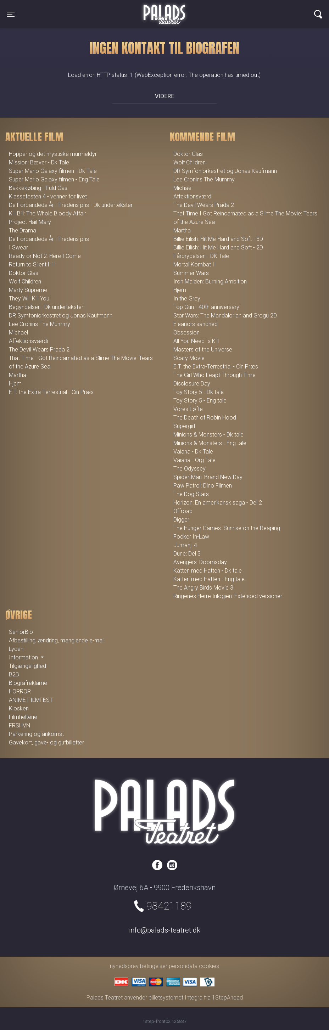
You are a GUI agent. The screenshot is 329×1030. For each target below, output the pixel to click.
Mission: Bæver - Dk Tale (39, 162)
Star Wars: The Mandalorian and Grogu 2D (225, 315)
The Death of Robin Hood (204, 417)
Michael (18, 332)
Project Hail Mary (30, 222)
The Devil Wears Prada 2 (39, 349)
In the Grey (186, 298)
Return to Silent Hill (32, 264)
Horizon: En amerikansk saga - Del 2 (217, 502)
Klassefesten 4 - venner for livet (48, 196)
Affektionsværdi (28, 341)
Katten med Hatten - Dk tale (207, 570)
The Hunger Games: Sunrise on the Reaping (226, 528)
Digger (181, 519)
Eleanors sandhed (195, 324)
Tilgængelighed (27, 666)
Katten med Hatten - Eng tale (209, 579)
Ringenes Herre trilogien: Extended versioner (227, 596)
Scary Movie (189, 358)
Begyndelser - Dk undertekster (46, 307)
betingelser (153, 966)
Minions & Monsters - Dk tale (208, 434)
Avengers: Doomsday (200, 562)
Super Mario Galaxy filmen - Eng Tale (54, 179)
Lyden (16, 649)
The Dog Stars (191, 494)
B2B (14, 674)
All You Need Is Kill (196, 341)
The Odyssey (189, 468)
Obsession (186, 332)
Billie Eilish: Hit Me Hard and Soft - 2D (218, 247)
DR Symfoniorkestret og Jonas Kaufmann (60, 315)
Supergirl (184, 426)
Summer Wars (191, 273)
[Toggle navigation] (10, 14)
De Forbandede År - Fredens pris (49, 239)
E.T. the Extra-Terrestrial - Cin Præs (51, 392)
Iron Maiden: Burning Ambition (210, 281)
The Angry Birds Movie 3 (203, 587)
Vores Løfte (188, 409)
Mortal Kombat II (194, 264)
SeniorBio (21, 632)
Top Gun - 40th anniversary (206, 307)
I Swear (18, 247)
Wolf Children (25, 281)
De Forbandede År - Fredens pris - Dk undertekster (71, 205)
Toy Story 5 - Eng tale (200, 400)
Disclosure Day (191, 383)
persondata (183, 966)
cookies (209, 966)
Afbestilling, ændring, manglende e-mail (57, 640)
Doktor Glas (23, 273)
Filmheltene (23, 717)
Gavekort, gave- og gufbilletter (46, 742)
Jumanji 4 (185, 545)
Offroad (183, 511)
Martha (17, 375)
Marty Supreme (28, 290)
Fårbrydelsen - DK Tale (201, 256)
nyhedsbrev (124, 966)
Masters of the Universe (202, 349)
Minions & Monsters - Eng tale (209, 443)
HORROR (20, 691)
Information (24, 657)
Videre (164, 96)
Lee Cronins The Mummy (39, 324)
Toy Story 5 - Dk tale (198, 392)
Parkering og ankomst (36, 734)
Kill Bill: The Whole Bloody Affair (47, 213)
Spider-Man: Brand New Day (207, 477)
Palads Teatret (164, 10)
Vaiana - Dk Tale (193, 451)
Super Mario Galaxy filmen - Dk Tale (53, 171)
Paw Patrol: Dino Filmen (202, 485)
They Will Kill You (29, 298)
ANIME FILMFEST (31, 700)
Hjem (15, 383)
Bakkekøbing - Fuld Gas (38, 188)
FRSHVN (19, 725)
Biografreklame (28, 683)
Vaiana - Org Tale (194, 460)
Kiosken (19, 708)
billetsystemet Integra (175, 997)
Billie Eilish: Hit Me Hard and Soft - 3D (218, 239)
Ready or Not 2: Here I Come (45, 256)
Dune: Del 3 (187, 553)
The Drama (22, 230)
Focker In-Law (191, 536)
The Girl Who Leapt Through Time (214, 375)
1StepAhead (227, 997)
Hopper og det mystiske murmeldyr (53, 154)
